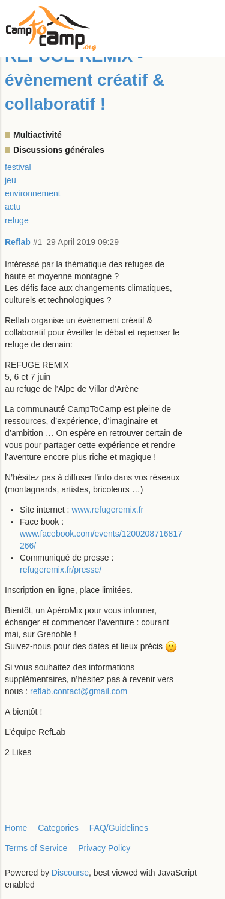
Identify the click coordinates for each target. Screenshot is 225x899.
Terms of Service (36, 848)
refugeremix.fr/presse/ (60, 569)
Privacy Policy (104, 848)
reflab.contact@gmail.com (78, 691)
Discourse (70, 872)
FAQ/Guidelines (118, 828)
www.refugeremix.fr (107, 509)
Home (16, 828)
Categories (58, 828)
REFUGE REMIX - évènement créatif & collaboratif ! (84, 80)
